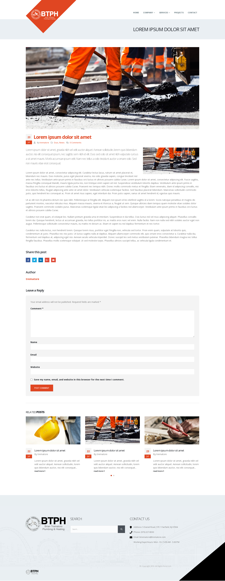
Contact (192, 12)
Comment (36, 308)
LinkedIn (40, 260)
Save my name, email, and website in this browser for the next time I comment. (79, 379)
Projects (179, 12)
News (62, 142)
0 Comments (75, 142)
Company (148, 12)
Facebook (28, 260)
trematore (44, 142)
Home (136, 12)
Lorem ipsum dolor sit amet (49, 450)
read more (39, 471)
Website (35, 367)
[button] (111, 475)
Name (33, 342)
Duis (56, 142)
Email (53, 260)
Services (163, 12)
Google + (47, 260)
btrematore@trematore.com (152, 537)
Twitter (34, 260)
